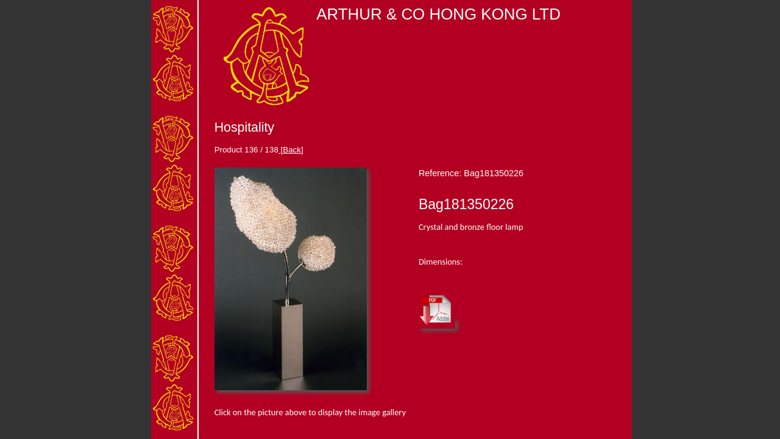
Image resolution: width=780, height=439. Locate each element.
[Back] (290, 149)
